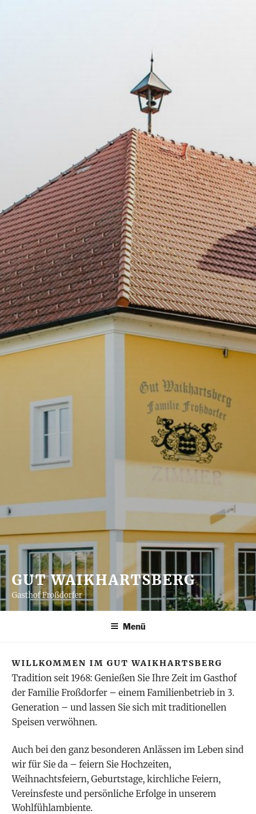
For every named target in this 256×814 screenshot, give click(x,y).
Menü (128, 626)
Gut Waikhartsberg (104, 580)
